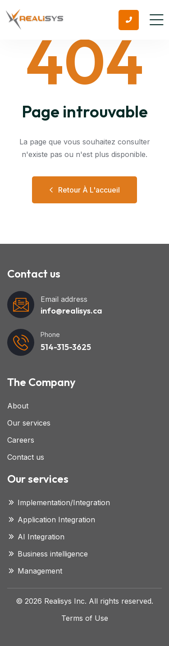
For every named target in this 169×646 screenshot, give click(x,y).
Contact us (25, 457)
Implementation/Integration (58, 502)
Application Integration (51, 519)
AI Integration (35, 536)
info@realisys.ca (71, 310)
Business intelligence (47, 553)
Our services (28, 422)
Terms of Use (84, 618)
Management (34, 570)
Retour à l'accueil (84, 189)
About (17, 405)
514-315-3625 (66, 347)
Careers (20, 439)
